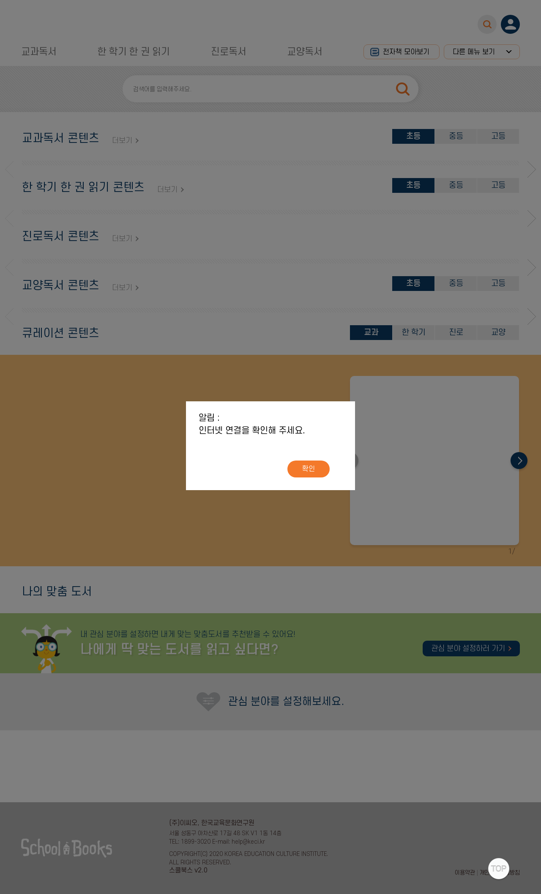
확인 (308, 469)
